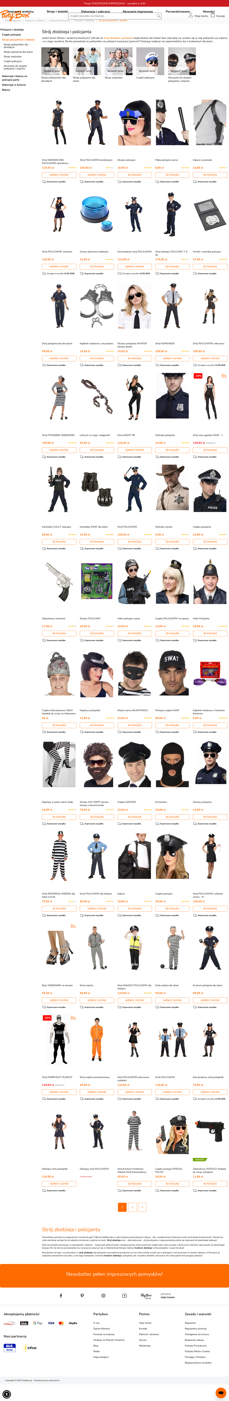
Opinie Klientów (101, 1345)
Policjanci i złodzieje (12, 45)
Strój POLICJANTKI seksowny (208, 358)
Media (96, 1368)
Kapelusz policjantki (90, 726)
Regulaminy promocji (196, 1345)
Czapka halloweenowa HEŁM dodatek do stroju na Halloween (59, 728)
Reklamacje (145, 1362)
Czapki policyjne (11, 50)
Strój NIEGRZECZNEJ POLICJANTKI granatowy (55, 177)
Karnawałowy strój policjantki (208, 1093)
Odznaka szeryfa (163, 542)
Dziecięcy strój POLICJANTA (94, 1185)
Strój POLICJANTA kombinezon (96, 175)
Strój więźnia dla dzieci (167, 1001)
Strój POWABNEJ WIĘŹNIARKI (58, 450)
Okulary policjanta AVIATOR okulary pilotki (132, 360)
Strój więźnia (86, 1001)
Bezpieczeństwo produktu (198, 1379)
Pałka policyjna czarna (166, 175)
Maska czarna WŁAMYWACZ (132, 726)
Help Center (145, 1339)
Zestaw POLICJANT (90, 634)
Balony (6, 105)
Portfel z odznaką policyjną (207, 267)
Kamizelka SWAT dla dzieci (94, 542)
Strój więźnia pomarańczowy (95, 1093)
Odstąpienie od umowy (197, 1351)
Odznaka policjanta (165, 450)
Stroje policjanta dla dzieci (18, 67)
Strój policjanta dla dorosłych (57, 358)
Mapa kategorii (101, 1373)
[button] (6, 1394)
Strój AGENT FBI (126, 450)
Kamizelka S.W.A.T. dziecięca (56, 542)
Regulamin (190, 1339)
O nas (96, 1339)
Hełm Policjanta (201, 634)
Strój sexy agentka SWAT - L (208, 450)
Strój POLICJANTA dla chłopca (96, 910)
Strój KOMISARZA (165, 358)
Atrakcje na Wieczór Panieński (108, 1356)
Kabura (121, 910)
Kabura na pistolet (202, 175)
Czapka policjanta (202, 542)
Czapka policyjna (163, 910)
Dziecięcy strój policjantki (55, 1185)
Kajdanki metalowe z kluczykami (96, 358)
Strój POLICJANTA (127, 542)
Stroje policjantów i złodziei (18, 55)
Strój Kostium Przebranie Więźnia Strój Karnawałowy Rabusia (131, 1188)
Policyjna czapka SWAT (167, 726)
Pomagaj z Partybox (195, 1373)
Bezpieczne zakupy (194, 1356)
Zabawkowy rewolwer (53, 634)
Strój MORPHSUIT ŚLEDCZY (57, 1093)
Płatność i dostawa (149, 1351)
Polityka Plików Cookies (197, 1368)
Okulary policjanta (202, 818)
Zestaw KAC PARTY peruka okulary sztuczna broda (94, 820)
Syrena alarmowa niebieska (94, 267)
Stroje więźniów (13, 71)
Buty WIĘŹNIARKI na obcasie (57, 1001)
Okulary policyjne (126, 175)
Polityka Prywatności (196, 1362)
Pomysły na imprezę (103, 1351)
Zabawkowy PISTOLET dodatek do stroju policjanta (209, 1187)
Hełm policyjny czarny (128, 634)
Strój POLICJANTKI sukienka (57, 267)
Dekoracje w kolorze (14, 100)
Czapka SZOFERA (126, 818)
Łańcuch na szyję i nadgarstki (95, 450)
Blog (95, 1362)
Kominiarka (161, 818)
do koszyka (134, 190)
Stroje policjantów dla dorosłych (16, 61)
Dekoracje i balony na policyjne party (14, 93)
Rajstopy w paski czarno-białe (57, 818)
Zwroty (143, 1356)
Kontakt (143, 1345)
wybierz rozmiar (59, 190)
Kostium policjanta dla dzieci (207, 1001)
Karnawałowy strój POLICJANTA (134, 267)
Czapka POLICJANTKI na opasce (172, 634)
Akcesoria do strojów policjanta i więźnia (15, 82)
